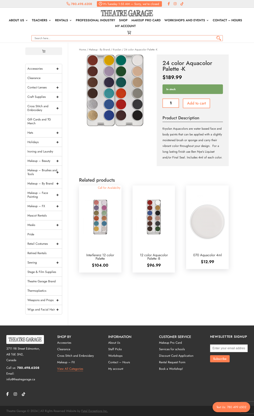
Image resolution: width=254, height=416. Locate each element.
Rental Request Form (172, 362)
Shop (123, 20)
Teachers (39, 20)
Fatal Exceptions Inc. (94, 411)
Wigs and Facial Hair (44, 309)
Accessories (44, 68)
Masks (44, 225)
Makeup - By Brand (99, 49)
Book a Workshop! (171, 369)
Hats (44, 132)
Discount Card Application (176, 355)
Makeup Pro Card (146, 20)
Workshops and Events (184, 20)
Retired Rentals (36, 253)
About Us (16, 20)
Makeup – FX (44, 206)
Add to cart (196, 103)
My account (125, 26)
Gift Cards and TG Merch (39, 121)
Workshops (115, 355)
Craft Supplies (44, 96)
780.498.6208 (79, 4)
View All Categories (70, 369)
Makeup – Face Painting (44, 194)
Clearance (33, 78)
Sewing (44, 262)
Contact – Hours (227, 20)
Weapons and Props (44, 300)
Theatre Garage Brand (41, 281)
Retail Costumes (44, 243)
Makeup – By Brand (44, 183)
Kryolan (117, 49)
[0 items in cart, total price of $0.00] (44, 51)
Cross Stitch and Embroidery (44, 108)
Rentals (61, 20)
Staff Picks (115, 349)
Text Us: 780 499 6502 (231, 407)
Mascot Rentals (37, 215)
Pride (30, 234)
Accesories (64, 342)
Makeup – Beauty (44, 161)
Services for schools (172, 349)
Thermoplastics (36, 290)
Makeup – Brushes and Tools (44, 172)
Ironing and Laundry (40, 151)
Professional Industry (95, 20)
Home (82, 49)
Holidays (44, 142)
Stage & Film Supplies (41, 272)
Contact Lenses (44, 87)
